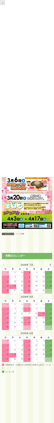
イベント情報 (19, 234)
